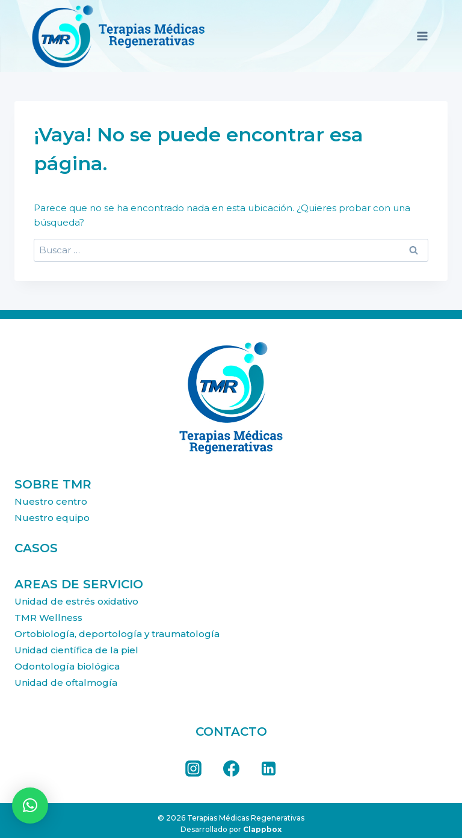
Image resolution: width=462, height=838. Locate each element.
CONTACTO (231, 731)
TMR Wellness (48, 617)
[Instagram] (193, 769)
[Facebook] (231, 769)
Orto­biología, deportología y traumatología (117, 633)
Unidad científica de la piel (76, 650)
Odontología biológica (67, 666)
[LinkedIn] (268, 769)
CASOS (36, 548)
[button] (30, 805)
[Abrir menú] (422, 35)
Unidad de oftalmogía (65, 682)
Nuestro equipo (52, 517)
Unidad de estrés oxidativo (76, 601)
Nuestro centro (50, 501)
